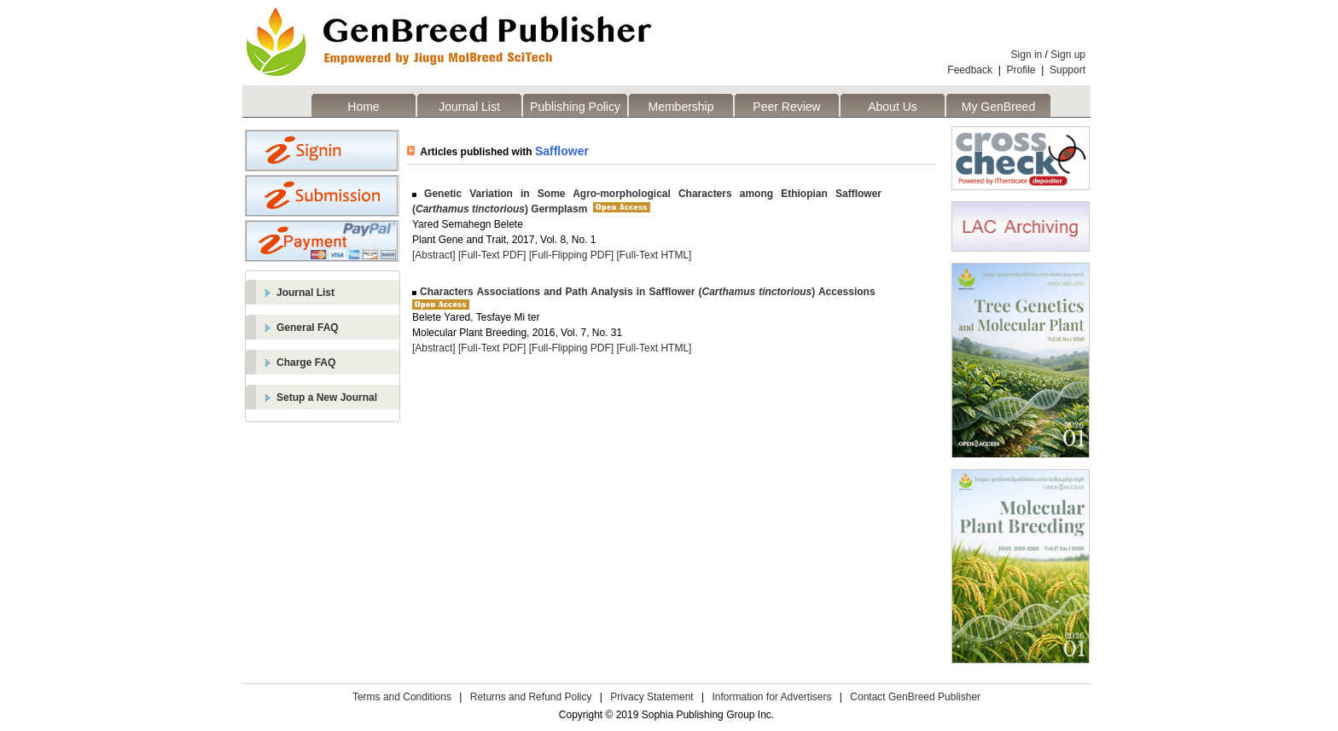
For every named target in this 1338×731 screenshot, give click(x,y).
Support (1067, 70)
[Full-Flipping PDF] (571, 255)
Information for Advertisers (771, 697)
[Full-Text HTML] (653, 255)
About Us (892, 106)
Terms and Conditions (401, 697)
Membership (680, 106)
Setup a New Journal (326, 397)
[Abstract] (434, 255)
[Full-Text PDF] (492, 255)
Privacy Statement (651, 697)
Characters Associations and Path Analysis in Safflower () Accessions (646, 292)
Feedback (969, 70)
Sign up (1067, 55)
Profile (1021, 70)
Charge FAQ (305, 362)
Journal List (469, 106)
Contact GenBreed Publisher (915, 697)
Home (363, 106)
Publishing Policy (575, 106)
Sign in (1027, 55)
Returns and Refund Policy (531, 697)
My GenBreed (998, 106)
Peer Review (786, 106)
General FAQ (307, 328)
